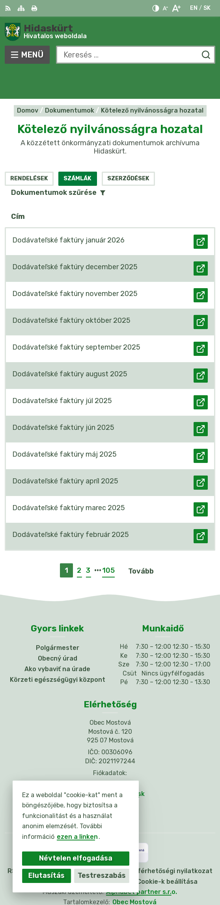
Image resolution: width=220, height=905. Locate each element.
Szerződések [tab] (128, 149)
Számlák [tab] (77, 149)
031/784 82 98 (110, 756)
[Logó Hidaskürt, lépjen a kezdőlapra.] (110, 32)
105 (108, 542)
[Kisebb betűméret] (165, 8)
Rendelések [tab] (29, 149)
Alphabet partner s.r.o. (141, 863)
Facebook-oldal (110, 774)
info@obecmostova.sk (110, 765)
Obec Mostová (134, 873)
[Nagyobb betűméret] (176, 8)
